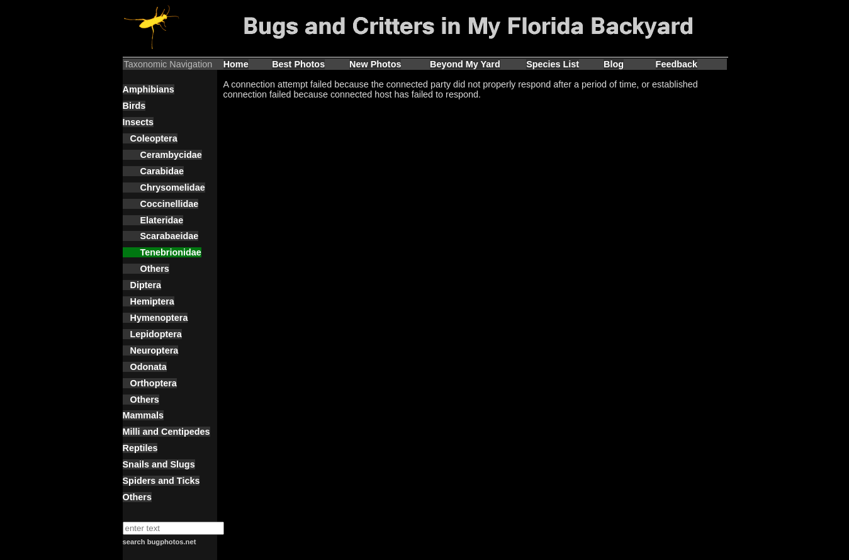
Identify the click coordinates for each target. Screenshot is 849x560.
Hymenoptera (155, 318)
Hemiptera (148, 301)
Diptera (142, 285)
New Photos (375, 64)
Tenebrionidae (162, 252)
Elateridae (153, 220)
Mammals (143, 415)
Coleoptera (150, 138)
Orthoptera (150, 383)
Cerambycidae (162, 155)
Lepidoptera (152, 334)
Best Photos (298, 64)
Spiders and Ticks (161, 481)
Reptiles (140, 448)
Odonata (145, 367)
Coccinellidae (161, 204)
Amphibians (148, 89)
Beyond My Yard (465, 64)
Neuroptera (151, 350)
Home (236, 64)
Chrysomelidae (164, 187)
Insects (138, 122)
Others (146, 269)
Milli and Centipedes (166, 432)
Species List (552, 64)
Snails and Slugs (159, 464)
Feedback (676, 64)
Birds (134, 106)
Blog (614, 64)
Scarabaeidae (161, 236)
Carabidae (153, 171)
